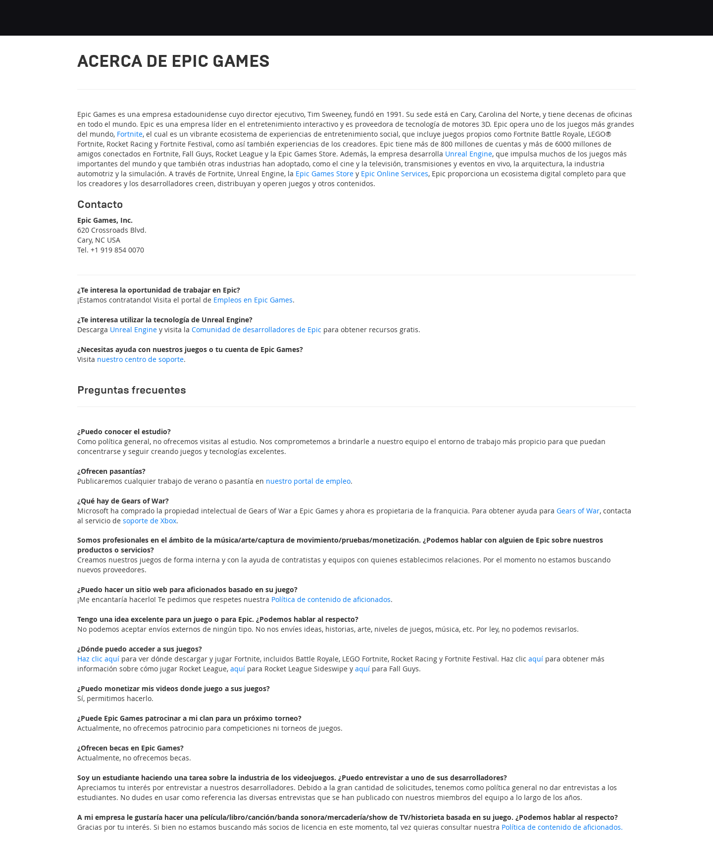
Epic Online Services (394, 173)
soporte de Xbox (149, 520)
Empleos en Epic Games (253, 299)
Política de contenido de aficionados (331, 599)
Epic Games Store (325, 173)
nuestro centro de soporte (140, 359)
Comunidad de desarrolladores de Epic (256, 329)
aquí (535, 658)
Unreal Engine (468, 153)
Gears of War (578, 510)
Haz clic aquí (98, 658)
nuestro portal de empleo (308, 481)
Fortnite (130, 134)
